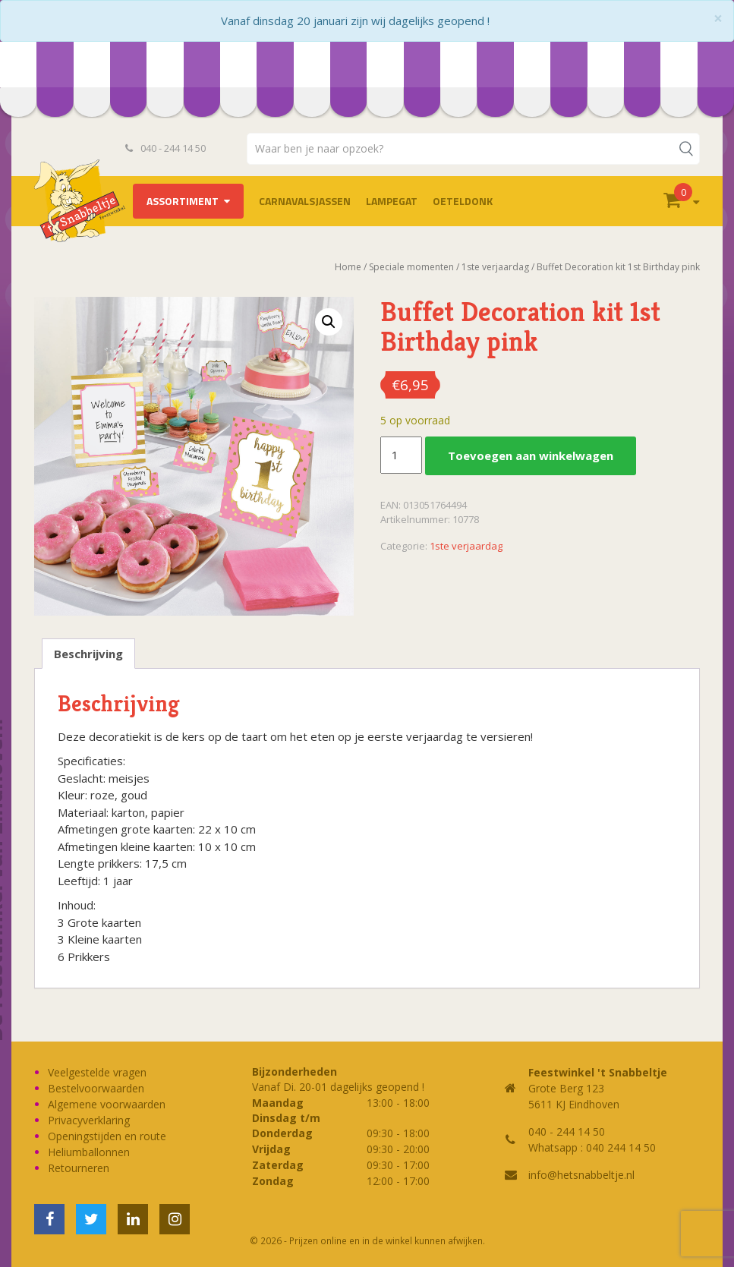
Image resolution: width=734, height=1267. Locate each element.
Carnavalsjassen (305, 201)
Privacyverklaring (89, 1120)
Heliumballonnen (89, 1152)
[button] (328, 322)
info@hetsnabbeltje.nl (581, 1175)
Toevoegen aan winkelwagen (530, 455)
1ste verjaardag (466, 546)
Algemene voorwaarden (106, 1104)
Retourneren (78, 1168)
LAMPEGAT (391, 201)
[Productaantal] (400, 455)
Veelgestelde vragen (97, 1072)
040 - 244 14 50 (165, 148)
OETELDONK (463, 201)
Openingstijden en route (107, 1136)
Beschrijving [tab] (88, 653)
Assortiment (182, 201)
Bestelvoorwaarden (96, 1088)
